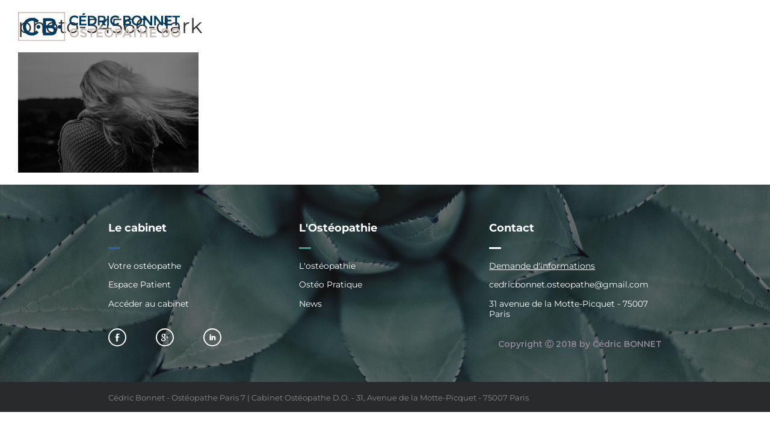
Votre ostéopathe (144, 266)
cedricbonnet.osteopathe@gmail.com (568, 284)
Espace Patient (139, 284)
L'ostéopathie (327, 266)
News (310, 303)
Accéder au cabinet (148, 303)
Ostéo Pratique (330, 284)
